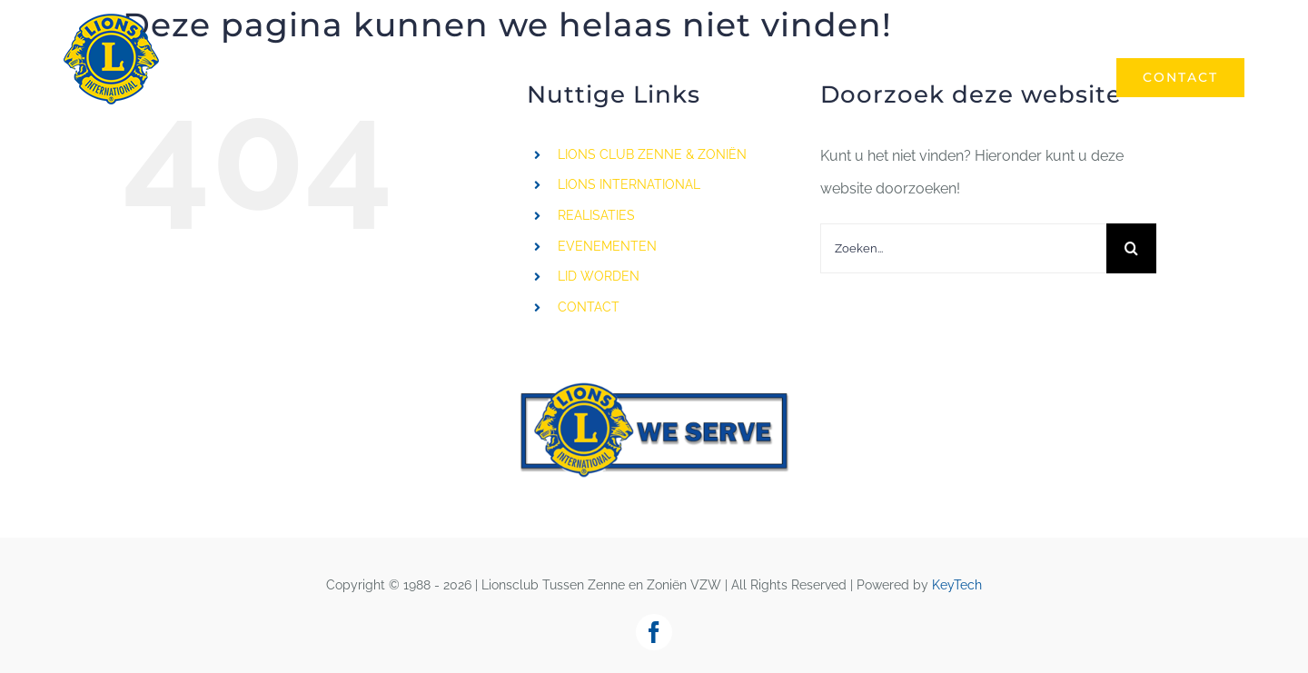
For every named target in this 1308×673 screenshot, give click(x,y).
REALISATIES (596, 215)
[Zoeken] (1131, 248)
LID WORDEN (598, 276)
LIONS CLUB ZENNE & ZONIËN (652, 154)
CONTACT (588, 307)
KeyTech (957, 585)
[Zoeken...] (963, 248)
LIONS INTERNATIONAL (629, 184)
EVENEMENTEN (607, 246)
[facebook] (654, 632)
